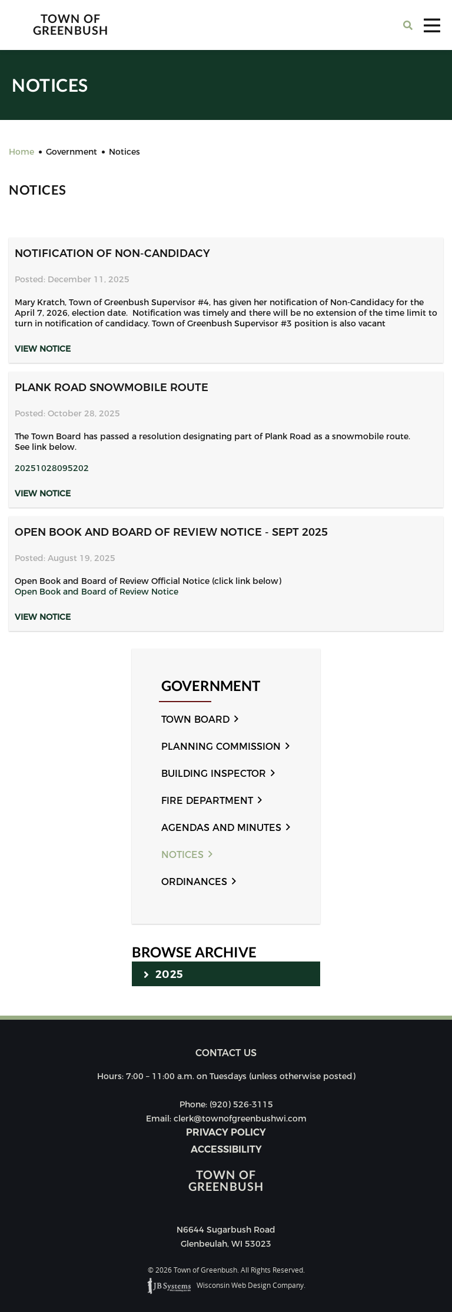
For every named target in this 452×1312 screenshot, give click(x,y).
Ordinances (194, 881)
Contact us (226, 1053)
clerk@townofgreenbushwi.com (240, 1118)
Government (210, 686)
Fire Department (207, 800)
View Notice (43, 348)
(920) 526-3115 (241, 1104)
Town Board (195, 719)
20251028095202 (52, 468)
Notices (182, 854)
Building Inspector (213, 773)
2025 (163, 974)
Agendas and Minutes (221, 827)
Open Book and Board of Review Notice (96, 591)
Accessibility (226, 1149)
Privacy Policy (226, 1132)
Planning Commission (221, 746)
